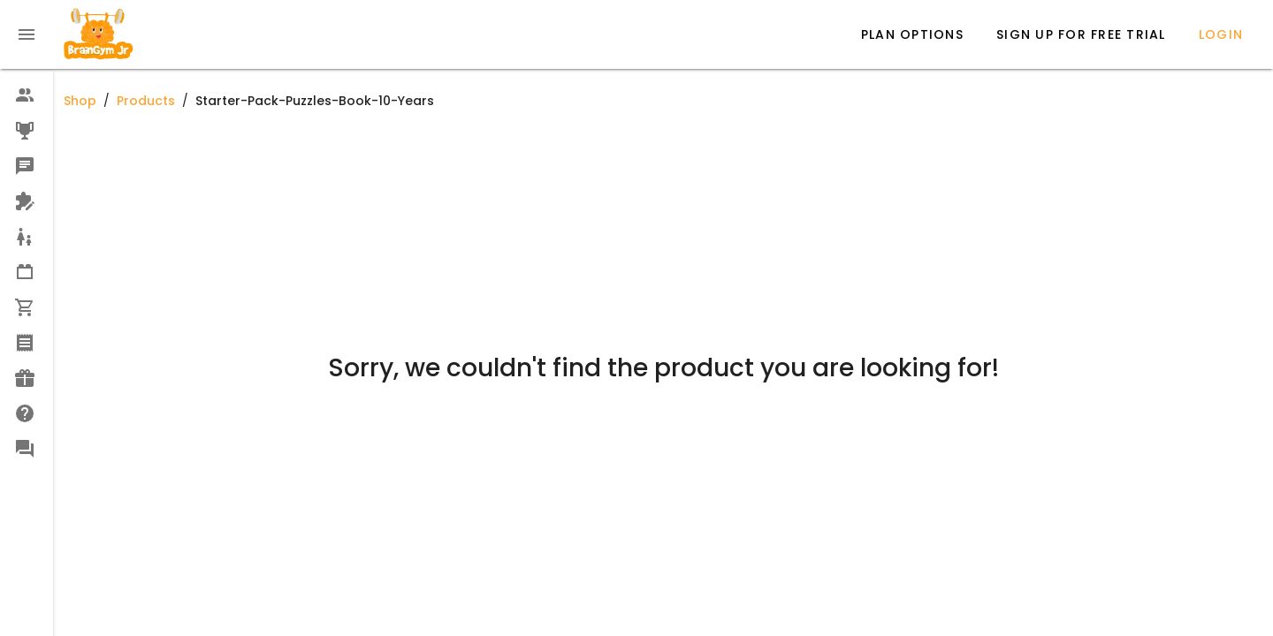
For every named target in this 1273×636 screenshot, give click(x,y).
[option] (26, 95)
